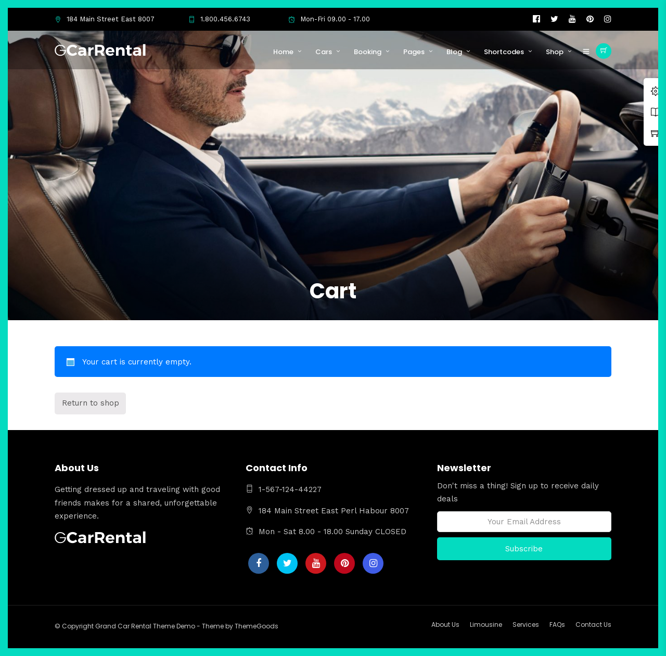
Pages (414, 52)
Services (526, 624)
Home (283, 52)
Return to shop (90, 403)
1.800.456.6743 (219, 19)
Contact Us (593, 624)
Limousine (486, 624)
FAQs (557, 624)
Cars (323, 52)
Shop (554, 52)
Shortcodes (504, 52)
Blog (454, 52)
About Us (445, 624)
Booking (367, 52)
